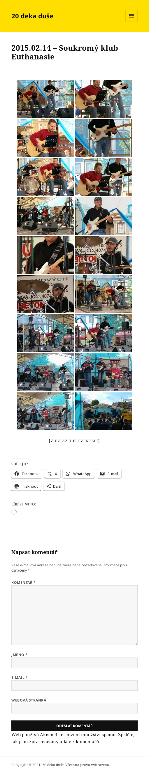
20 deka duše (32, 15)
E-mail (19, 677)
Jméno (19, 654)
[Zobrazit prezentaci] (74, 440)
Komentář (23, 582)
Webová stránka (28, 700)
